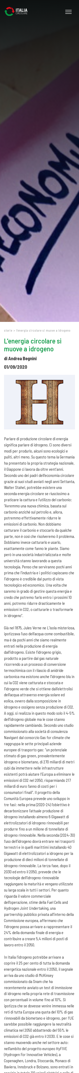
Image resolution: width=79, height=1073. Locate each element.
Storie (8, 330)
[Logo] (18, 12)
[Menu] (68, 12)
